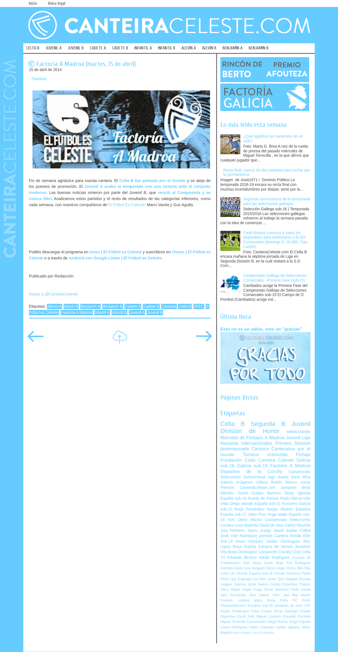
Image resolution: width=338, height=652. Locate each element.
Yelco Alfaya (230, 590)
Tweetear (39, 79)
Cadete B (151, 306)
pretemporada (234, 448)
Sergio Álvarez (280, 509)
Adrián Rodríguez (274, 557)
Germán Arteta (231, 568)
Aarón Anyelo (242, 632)
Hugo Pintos (286, 568)
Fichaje (303, 454)
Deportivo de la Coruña (251, 471)
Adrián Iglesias (288, 627)
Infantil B (119, 312)
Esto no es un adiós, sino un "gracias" (261, 329)
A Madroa (275, 437)
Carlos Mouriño (297, 525)
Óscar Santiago (286, 611)
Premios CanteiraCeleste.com (248, 488)
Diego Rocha (278, 622)
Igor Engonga (241, 579)
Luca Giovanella (263, 632)
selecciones (299, 431)
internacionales (256, 443)
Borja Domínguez (243, 552)
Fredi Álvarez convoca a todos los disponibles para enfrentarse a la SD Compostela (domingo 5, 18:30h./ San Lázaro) (275, 240)
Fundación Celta (237, 460)
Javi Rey (290, 595)
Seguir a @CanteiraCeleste (53, 294)
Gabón (271, 568)
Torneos (251, 454)
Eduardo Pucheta (297, 616)
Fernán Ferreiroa (287, 573)
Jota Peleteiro (232, 531)
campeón (289, 488)
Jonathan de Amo (288, 606)
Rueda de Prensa (263, 498)
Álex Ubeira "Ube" (264, 595)
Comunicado (256, 622)
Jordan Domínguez (283, 541)
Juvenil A (137, 312)
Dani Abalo (252, 563)
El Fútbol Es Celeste (126, 205)
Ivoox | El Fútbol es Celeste (115, 252)
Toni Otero (237, 520)
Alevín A (54, 306)
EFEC (199, 306)
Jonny (305, 482)
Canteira (169, 306)
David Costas (250, 493)
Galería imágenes (236, 482)
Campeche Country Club (279, 552)
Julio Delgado (254, 568)
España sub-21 (267, 504)
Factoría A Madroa (76, 312)
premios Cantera (273, 536)
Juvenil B (155, 312)
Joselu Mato (274, 563)
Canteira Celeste (276, 460)
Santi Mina (301, 477)
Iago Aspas (278, 477)
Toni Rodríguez (298, 563)
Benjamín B (112, 306)
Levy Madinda (246, 525)
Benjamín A (90, 306)
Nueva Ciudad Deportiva (277, 584)
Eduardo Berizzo (242, 557)
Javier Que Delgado (282, 579)
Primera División (293, 443)
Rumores (289, 504)
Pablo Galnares (261, 627)
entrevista (277, 454)
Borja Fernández (249, 509)
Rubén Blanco (284, 482)
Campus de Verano (275, 547)
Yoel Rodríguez (243, 536)
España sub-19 (233, 498)
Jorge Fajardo (300, 622)
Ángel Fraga (252, 590)
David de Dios (271, 525)
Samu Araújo (259, 531)
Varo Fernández (233, 595)
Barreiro (274, 493)
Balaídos (303, 509)
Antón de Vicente (234, 573)
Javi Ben (259, 579)
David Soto (246, 616)
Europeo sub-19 (260, 606)
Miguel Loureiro (268, 616)
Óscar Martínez (276, 590)
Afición (256, 520)
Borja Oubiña (244, 547)
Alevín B (71, 306)
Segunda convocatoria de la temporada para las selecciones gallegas (276, 201)
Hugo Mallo (277, 514)
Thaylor (305, 584)
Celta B (184, 306)
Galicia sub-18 (252, 465)
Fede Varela (301, 590)
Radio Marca (291, 498)
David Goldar (285, 531)
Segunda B (268, 423)
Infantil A (102, 312)
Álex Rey (304, 568)
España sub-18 (261, 573)
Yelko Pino (257, 514)
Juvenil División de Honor (265, 427)
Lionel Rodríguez (234, 627)
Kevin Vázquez (249, 541)
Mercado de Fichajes (241, 437)
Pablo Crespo (261, 611)
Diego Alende (241, 504)
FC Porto (302, 600)
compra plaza (250, 600)
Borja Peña (277, 600)
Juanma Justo (245, 584)
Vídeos (262, 482)
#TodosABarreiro (233, 606)
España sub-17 (233, 514)
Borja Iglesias (298, 493)
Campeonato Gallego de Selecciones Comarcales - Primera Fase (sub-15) (275, 278)
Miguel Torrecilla (233, 622)
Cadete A (133, 306)
